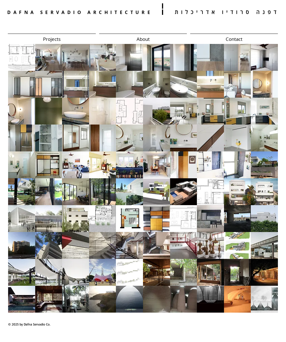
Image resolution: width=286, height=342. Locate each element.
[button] (21, 57)
